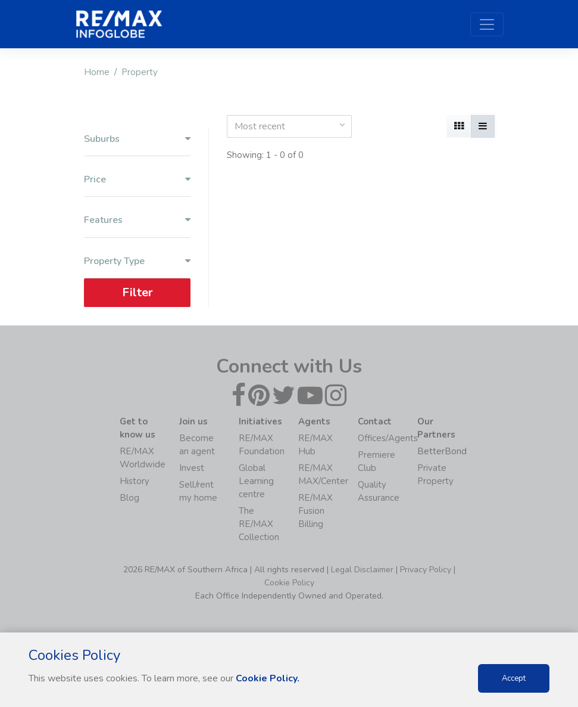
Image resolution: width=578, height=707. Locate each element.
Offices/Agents (388, 438)
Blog (129, 498)
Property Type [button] (137, 261)
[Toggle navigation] (487, 24)
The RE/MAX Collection (259, 524)
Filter (136, 292)
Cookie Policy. (267, 678)
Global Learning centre (256, 481)
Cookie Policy (289, 582)
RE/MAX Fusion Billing (315, 511)
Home (97, 72)
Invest (191, 468)
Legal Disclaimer (362, 569)
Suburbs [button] (137, 139)
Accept (514, 678)
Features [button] (137, 220)
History (134, 481)
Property (139, 72)
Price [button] (137, 179)
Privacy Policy (425, 569)
